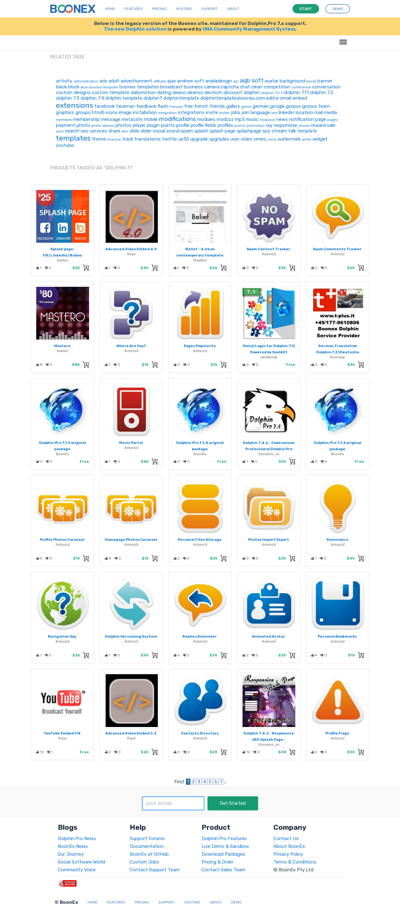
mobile (151, 119)
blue (84, 87)
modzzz (225, 119)
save (60, 131)
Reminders (337, 539)
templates (73, 138)
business (193, 87)
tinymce (114, 139)
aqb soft (251, 80)
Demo (236, 902)
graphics (65, 112)
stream (279, 131)
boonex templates (139, 87)
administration (85, 81)
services (98, 131)
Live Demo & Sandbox (225, 846)
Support (209, 9)
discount (232, 92)
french (201, 106)
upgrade (199, 139)
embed (299, 98)
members (64, 120)
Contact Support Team (155, 870)
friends (217, 106)
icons (112, 112)
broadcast (171, 87)
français (176, 107)
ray (269, 125)
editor (272, 98)
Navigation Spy (62, 636)
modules (206, 119)
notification (301, 119)
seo (84, 131)
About (233, 9)
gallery (233, 106)
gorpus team (316, 106)
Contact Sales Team (223, 870)
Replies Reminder (199, 636)
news (282, 119)
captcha (230, 87)
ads (103, 81)
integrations (191, 112)
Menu (342, 38)
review (304, 126)
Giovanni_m (268, 454)
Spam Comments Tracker (337, 249)
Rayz (131, 254)
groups (83, 112)
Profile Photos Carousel (62, 539)
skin (125, 131)
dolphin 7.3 (67, 98)
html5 (98, 112)
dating (164, 92)
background (292, 81)
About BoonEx (289, 846)
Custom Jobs (144, 862)
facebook (104, 106)
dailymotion (143, 92)
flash (163, 106)
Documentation (147, 846)
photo (83, 125)
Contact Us (286, 838)
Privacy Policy (288, 854)
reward (318, 125)
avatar (271, 81)
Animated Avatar (268, 636)
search (72, 131)
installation (145, 112)
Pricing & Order (217, 862)
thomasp (337, 357)
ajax (171, 81)
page (320, 119)
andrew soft (190, 81)
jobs (235, 112)
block (73, 87)
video (246, 139)
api (235, 81)
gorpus (293, 106)
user (234, 139)
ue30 (183, 139)
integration (167, 113)
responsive (285, 125)
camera (212, 87)
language (260, 112)
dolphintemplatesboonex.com (232, 98)
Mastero (62, 346)
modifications (177, 118)
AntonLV (269, 254)
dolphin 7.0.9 (272, 93)
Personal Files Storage (200, 539)
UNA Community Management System (248, 29)
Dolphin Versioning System (131, 636)
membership (86, 119)
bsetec (62, 260)
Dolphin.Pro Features (224, 838)
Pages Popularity (200, 346)
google (277, 106)
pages (332, 120)
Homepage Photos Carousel (131, 539)
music (252, 119)
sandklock (268, 357)
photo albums (102, 126)
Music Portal (131, 443)
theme (99, 139)
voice (272, 139)
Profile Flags (337, 733)
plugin (153, 125)
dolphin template (123, 98)
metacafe (132, 119)
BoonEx (62, 454)
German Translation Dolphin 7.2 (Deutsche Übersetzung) (337, 352)
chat (245, 87)
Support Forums (147, 838)
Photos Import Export (268, 539)
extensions (74, 105)
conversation (326, 87)
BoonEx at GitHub (149, 854)
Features (133, 9)
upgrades (219, 139)
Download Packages (223, 854)
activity (64, 81)
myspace (267, 120)
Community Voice (77, 870)
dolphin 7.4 (92, 98)
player (139, 125)
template (307, 131)
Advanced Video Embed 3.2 (131, 733)
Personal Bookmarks (337, 636)
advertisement (136, 81)
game (246, 107)
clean (256, 87)
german (260, 106)
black (61, 87)
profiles (225, 125)
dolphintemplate (181, 98)
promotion (256, 126)
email (285, 98)
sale (331, 125)
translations (147, 139)
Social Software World (81, 862)
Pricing (159, 9)
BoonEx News (73, 846)
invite (212, 112)
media (330, 112)
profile (182, 125)
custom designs (73, 92)
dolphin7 (152, 98)
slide (134, 131)
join (245, 112)
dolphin (252, 92)
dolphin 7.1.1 (296, 92)
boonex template (103, 87)
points (168, 125)
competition (277, 87)
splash (201, 131)
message (110, 119)
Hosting (184, 9)
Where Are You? (131, 346)
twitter (169, 139)
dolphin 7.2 (321, 92)
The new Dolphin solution (135, 29)
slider (146, 131)
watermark (289, 139)
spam (187, 131)
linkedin (286, 112)
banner (325, 81)
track (127, 139)
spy (266, 131)
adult (113, 81)
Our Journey (71, 854)
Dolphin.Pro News (77, 838)
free (188, 106)
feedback (146, 106)
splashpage (249, 131)
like (274, 113)
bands (311, 81)
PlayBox (200, 260)
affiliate (159, 81)
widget (320, 139)
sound (173, 131)
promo (240, 126)
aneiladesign (218, 81)
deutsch (213, 92)
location (304, 112)
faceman (125, 106)
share (114, 131)
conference (301, 87)
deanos (195, 92)
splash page (222, 131)
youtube (65, 145)
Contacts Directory (200, 733)
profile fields (203, 125)
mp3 (240, 119)
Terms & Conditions (294, 862)
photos (124, 125)
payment (65, 125)
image (125, 112)
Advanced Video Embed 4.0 (131, 249)
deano (179, 92)
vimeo (259, 139)
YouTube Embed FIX (62, 733)
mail (318, 112)
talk (292, 131)
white (306, 139)
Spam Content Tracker (268, 249)
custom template (110, 92)
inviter (224, 113)
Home (110, 9)
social (159, 131)
